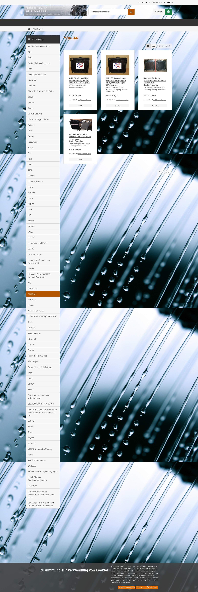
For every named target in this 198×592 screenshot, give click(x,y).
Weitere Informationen (126, 587)
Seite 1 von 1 (164, 46)
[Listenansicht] (148, 46)
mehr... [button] (80, 105)
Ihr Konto (155, 2)
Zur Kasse (143, 2)
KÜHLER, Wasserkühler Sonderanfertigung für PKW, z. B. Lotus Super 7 (79, 80)
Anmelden (168, 2)
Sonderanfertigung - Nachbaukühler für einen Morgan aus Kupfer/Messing (155, 81)
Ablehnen (140, 587)
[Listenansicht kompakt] (153, 46)
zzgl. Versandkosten (84, 100)
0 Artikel (159, 11)
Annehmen (152, 587)
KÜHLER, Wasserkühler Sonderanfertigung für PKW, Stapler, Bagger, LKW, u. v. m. (116, 81)
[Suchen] (131, 12)
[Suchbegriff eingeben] (108, 12)
